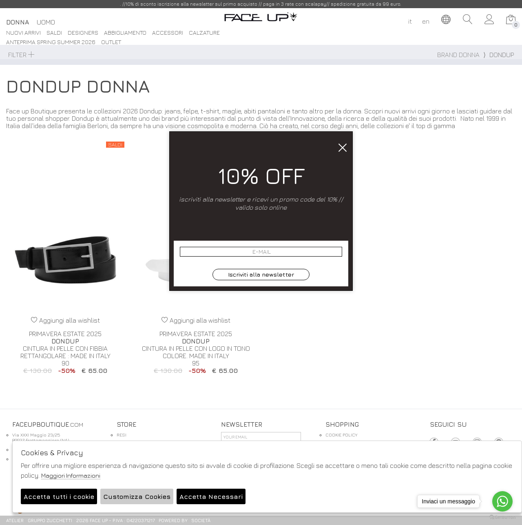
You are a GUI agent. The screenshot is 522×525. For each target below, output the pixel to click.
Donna (17, 22)
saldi (54, 33)
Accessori (167, 33)
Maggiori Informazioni (70, 475)
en (425, 21)
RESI (121, 434)
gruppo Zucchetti (50, 520)
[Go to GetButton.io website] (502, 516)
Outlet (111, 42)
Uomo (46, 22)
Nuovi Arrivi (23, 33)
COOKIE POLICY (341, 434)
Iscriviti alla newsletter (261, 274)
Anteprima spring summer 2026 (50, 42)
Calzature (204, 33)
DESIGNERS (83, 33)
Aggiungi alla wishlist (65, 320)
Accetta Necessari (211, 496)
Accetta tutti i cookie (59, 496)
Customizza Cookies (136, 496)
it (410, 21)
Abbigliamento (125, 33)
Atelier (15, 520)
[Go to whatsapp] (502, 501)
